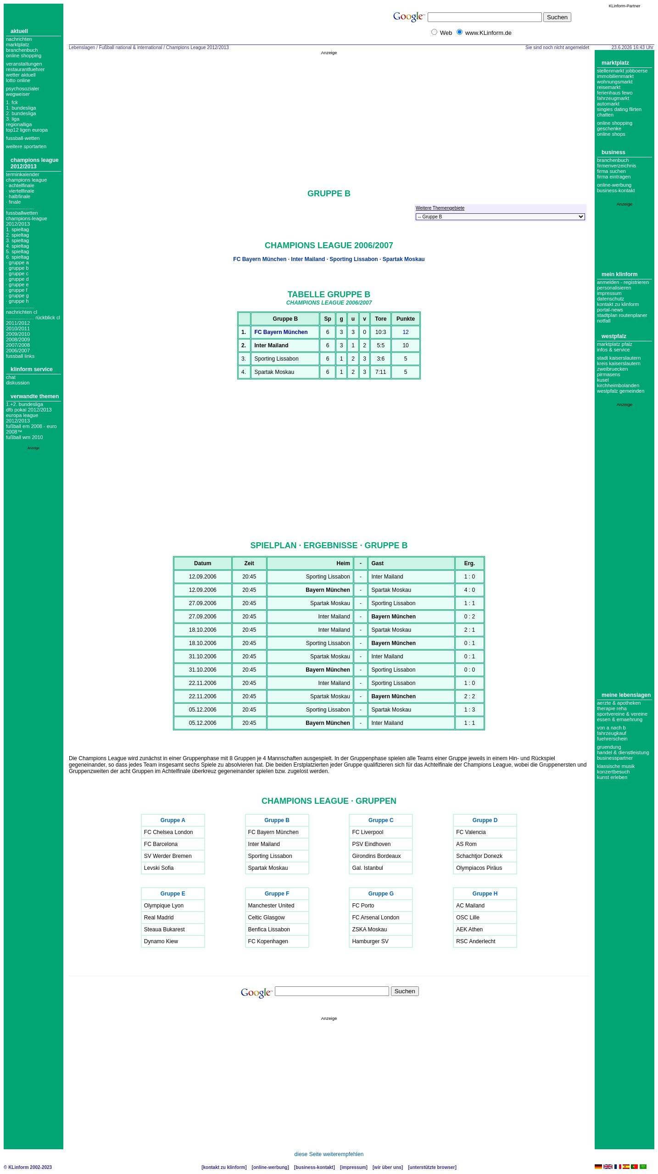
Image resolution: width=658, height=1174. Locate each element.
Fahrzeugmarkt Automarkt (613, 100)
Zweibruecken (612, 369)
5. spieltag (17, 251)
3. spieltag (17, 240)
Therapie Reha (612, 708)
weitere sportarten (26, 146)
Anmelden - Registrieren (623, 282)
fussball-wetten (22, 138)
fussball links (20, 356)
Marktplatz (17, 44)
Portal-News (610, 309)
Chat (11, 377)
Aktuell (19, 31)
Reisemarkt (608, 87)
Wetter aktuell (21, 75)
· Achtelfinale (20, 185)
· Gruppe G (17, 295)
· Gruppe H (17, 301)
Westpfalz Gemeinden (620, 391)
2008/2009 (18, 339)
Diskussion (17, 382)
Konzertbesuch (613, 771)
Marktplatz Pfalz (614, 344)
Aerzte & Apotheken (619, 703)
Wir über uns (387, 1167)
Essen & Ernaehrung (619, 719)
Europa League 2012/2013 (22, 417)
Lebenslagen (82, 47)
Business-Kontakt (314, 1167)
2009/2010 (18, 334)
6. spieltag (17, 257)
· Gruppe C (17, 273)
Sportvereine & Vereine (622, 714)
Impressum (609, 293)
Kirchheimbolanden (618, 385)
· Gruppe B (17, 268)
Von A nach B (611, 727)
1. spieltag (17, 229)
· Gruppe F (16, 290)
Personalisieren (614, 287)
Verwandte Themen (35, 396)
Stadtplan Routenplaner (622, 315)
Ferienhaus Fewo (615, 92)
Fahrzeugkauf (611, 733)
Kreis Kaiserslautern (619, 363)
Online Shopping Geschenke (614, 125)
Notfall (603, 320)
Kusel (603, 380)
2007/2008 (18, 345)
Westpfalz (614, 336)
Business (613, 152)
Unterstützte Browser (432, 1167)
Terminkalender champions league (26, 177)
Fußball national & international (130, 47)
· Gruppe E (17, 284)
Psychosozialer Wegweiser (22, 91)
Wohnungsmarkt (615, 81)
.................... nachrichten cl (21, 309)
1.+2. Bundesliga (24, 404)
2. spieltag (17, 235)
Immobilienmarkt (615, 76)
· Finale (13, 202)
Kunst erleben (612, 777)
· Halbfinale (18, 196)
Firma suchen (611, 171)
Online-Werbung (614, 185)
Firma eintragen (613, 176)
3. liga (12, 119)
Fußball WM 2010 (24, 437)
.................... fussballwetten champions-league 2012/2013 (26, 216)
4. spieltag (17, 246)
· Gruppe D (17, 279)
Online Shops (611, 134)
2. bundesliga (21, 113)
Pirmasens (608, 374)
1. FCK (12, 102)
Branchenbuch (22, 50)
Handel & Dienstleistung (623, 752)
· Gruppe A (17, 262)
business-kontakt (616, 190)
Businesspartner (615, 758)
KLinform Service (32, 369)
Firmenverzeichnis (616, 165)
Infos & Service (613, 349)
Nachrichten (19, 39)
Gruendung (609, 747)
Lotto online (18, 80)
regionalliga (19, 124)
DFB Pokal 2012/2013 (29, 409)
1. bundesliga (21, 108)
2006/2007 (18, 350)
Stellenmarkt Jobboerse (622, 70)
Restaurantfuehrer (25, 69)
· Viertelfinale (20, 191)
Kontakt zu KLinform (618, 304)
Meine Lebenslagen (626, 695)
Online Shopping (23, 55)
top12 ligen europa (27, 130)
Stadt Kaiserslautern (619, 358)
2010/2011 (18, 328)
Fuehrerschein (612, 738)
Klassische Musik (616, 766)
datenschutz (610, 298)
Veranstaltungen (24, 64)
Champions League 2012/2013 (35, 163)
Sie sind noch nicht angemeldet (557, 47)
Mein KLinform (620, 274)
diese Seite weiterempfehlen (329, 1154)
